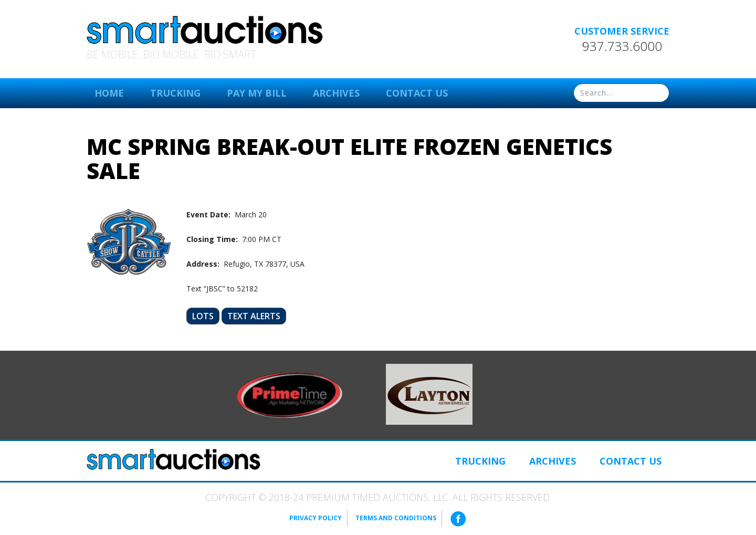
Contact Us (417, 93)
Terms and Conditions (395, 517)
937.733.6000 (622, 46)
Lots (203, 316)
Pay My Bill (257, 93)
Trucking (175, 93)
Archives (336, 93)
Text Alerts (253, 316)
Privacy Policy (315, 517)
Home (109, 93)
